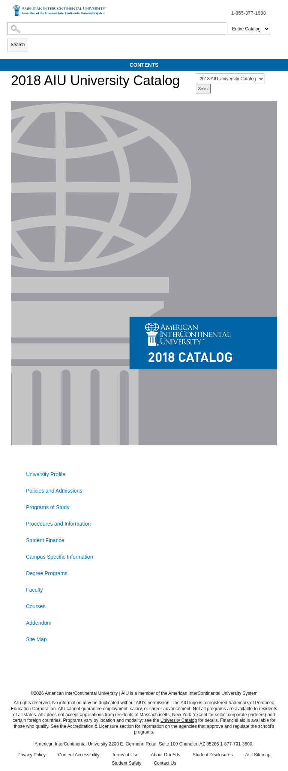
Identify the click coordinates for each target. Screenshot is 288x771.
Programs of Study (47, 507)
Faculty (34, 590)
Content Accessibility (78, 754)
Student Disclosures (213, 754)
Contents (144, 65)
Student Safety (126, 763)
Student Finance (45, 540)
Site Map (36, 639)
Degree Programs (47, 573)
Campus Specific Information (59, 557)
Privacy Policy (32, 754)
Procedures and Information (58, 524)
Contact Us (165, 763)
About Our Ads (165, 754)
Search (17, 44)
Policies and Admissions (54, 491)
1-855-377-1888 (248, 13)
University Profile (45, 474)
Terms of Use (125, 754)
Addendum (38, 623)
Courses (35, 606)
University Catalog (178, 720)
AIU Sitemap (257, 754)
